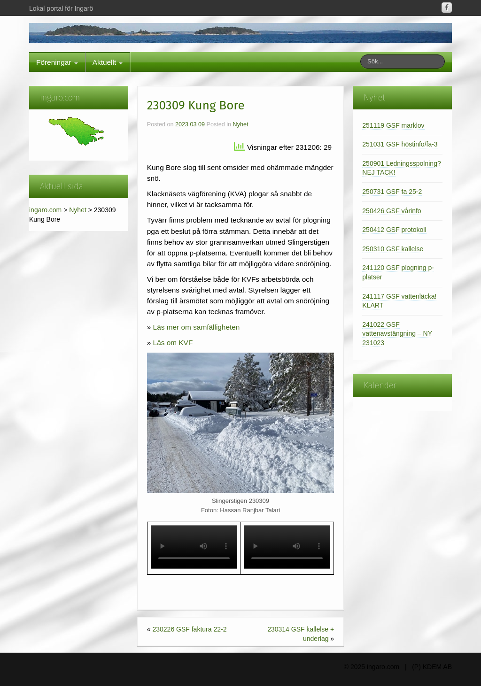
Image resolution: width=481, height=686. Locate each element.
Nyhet (77, 210)
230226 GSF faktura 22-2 (189, 629)
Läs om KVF (173, 343)
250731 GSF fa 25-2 (392, 191)
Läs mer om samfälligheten (196, 327)
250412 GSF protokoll (394, 229)
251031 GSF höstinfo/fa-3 (399, 144)
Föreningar (57, 62)
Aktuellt (108, 62)
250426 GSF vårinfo (391, 211)
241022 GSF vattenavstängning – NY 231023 (397, 334)
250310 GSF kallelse (392, 249)
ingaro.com (45, 210)
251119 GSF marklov (393, 125)
